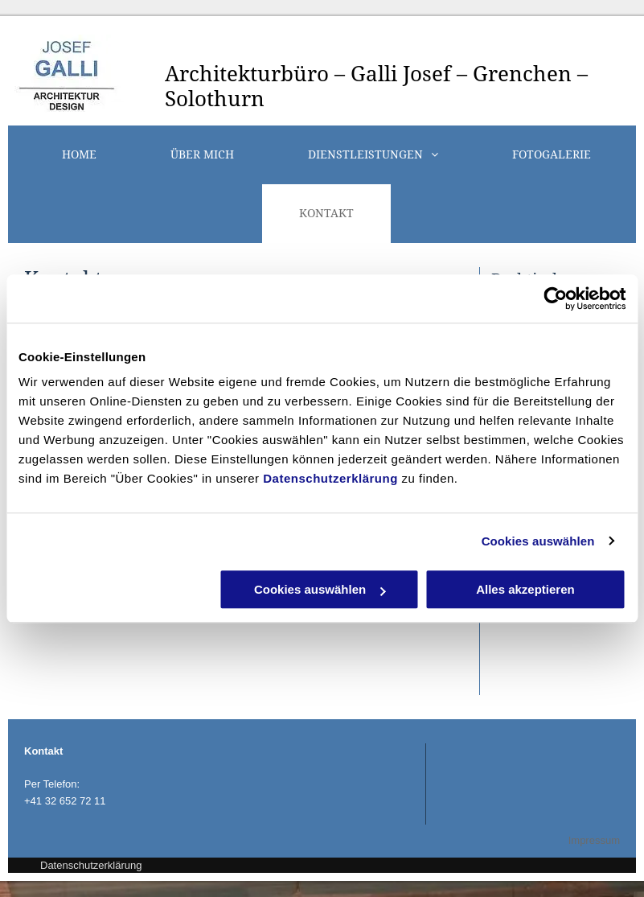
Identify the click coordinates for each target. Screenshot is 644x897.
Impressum (594, 840)
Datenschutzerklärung (330, 478)
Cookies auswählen (538, 541)
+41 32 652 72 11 (65, 801)
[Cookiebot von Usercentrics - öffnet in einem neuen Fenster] (555, 298)
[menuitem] (79, 154)
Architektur (223, 74)
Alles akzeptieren (525, 589)
